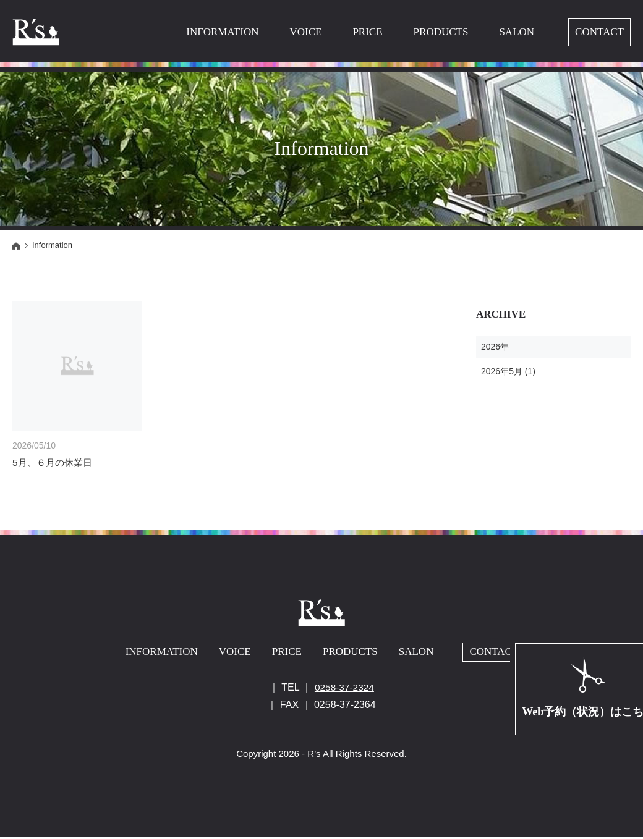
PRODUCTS (441, 32)
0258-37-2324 (344, 689)
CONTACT (599, 32)
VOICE (305, 32)
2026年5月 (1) (508, 371)
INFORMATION (222, 32)
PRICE (367, 32)
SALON (516, 32)
